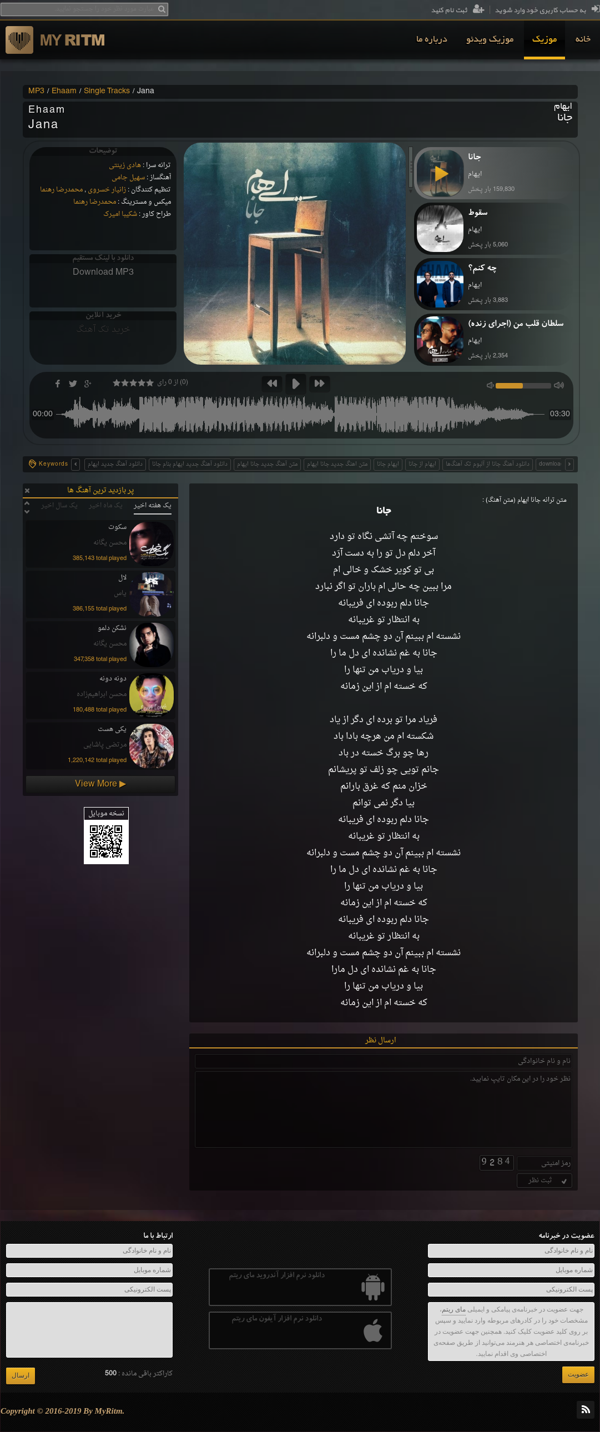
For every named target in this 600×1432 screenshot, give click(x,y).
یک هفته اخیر (153, 506)
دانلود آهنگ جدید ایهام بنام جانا (190, 464)
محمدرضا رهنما (61, 190)
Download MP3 (103, 272)
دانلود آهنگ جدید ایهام (115, 464)
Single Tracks (107, 91)
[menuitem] (583, 40)
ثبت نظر (548, 1180)
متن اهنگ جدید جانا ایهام (337, 464)
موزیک (544, 40)
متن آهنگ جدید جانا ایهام (267, 464)
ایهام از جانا (422, 464)
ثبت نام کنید (458, 10)
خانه (583, 40)
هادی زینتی (125, 165)
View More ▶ (100, 784)
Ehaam (64, 91)
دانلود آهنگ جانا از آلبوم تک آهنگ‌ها (488, 464)
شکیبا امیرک (120, 214)
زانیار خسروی (107, 190)
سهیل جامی (128, 178)
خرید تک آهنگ (103, 329)
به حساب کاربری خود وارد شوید (547, 10)
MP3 (36, 91)
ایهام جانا (388, 464)
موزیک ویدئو (489, 40)
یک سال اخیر (59, 506)
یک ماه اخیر (106, 506)
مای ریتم (454, 1309)
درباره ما (431, 40)
